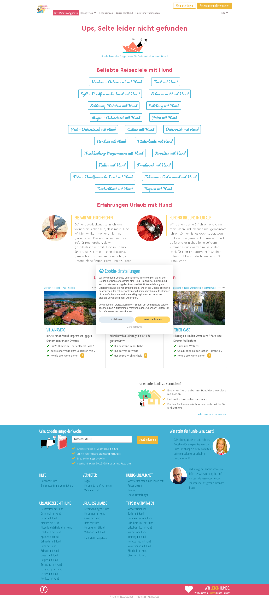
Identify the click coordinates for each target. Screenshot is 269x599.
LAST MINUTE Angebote (95, 538)
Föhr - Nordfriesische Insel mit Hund (103, 176)
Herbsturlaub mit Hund (139, 541)
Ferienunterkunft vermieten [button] (214, 6)
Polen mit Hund (164, 117)
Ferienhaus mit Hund (94, 513)
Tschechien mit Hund (51, 564)
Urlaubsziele (86, 13)
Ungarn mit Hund (49, 555)
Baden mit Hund (136, 513)
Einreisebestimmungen (148, 13)
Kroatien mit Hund (170, 153)
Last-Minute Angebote (66, 13)
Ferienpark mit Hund (94, 527)
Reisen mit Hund (124, 13)
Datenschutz (153, 597)
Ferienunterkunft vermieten (98, 485)
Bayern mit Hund (158, 188)
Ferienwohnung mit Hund (96, 509)
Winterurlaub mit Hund (139, 546)
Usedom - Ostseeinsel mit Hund (116, 81)
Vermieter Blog (91, 490)
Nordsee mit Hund (111, 141)
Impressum (142, 597)
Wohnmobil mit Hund (94, 532)
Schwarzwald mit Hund (169, 93)
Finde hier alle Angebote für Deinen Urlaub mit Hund (134, 56)
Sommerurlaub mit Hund (140, 518)
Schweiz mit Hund (50, 551)
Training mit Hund (137, 537)
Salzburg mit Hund (164, 105)
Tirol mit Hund (166, 81)
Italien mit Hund (112, 165)
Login (87, 481)
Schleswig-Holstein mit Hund (113, 105)
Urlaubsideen (106, 13)
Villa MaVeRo (55, 330)
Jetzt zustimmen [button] (152, 319)
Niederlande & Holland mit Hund (56, 527)
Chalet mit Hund (92, 518)
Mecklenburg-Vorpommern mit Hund (113, 153)
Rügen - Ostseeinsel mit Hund (116, 117)
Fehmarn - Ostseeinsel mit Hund (170, 176)
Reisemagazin (135, 485)
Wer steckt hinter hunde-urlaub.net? (146, 481)
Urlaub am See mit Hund (140, 527)
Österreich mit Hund (182, 129)
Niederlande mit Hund (154, 141)
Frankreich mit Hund (153, 165)
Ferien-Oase (181, 330)
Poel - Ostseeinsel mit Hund (93, 129)
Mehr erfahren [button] (134, 327)
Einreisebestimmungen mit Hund (57, 485)
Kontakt (132, 490)
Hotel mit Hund (91, 523)
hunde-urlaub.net (120, 597)
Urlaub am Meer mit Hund (140, 523)
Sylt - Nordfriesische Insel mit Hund (110, 93)
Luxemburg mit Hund (51, 569)
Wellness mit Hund (137, 532)
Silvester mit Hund (137, 555)
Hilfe (223, 13)
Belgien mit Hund (49, 560)
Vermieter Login (184, 6)
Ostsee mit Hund (140, 129)
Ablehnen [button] (116, 319)
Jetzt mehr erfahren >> (211, 414)
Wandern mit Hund (137, 509)
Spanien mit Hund (50, 537)
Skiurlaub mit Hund (137, 551)
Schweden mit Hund (51, 541)
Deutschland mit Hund (115, 188)
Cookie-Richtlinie (161, 287)
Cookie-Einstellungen (138, 495)
